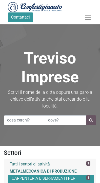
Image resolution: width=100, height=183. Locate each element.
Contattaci (20, 17)
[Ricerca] (91, 120)
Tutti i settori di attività (50, 163)
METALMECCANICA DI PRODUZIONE (43, 171)
